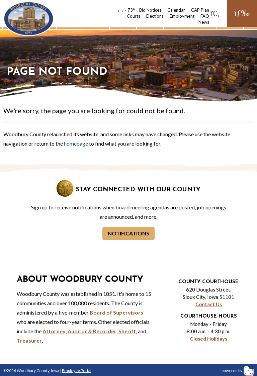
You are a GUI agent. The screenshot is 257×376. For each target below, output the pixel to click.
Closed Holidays (208, 339)
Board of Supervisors (116, 312)
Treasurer (29, 340)
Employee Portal (76, 370)
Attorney (54, 331)
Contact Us (208, 304)
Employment (182, 16)
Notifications (128, 233)
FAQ (204, 16)
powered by (238, 370)
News (203, 22)
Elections (155, 16)
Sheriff (127, 331)
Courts (133, 16)
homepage (76, 143)
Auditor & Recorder (92, 331)
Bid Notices (150, 10)
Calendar (176, 10)
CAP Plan (200, 10)
